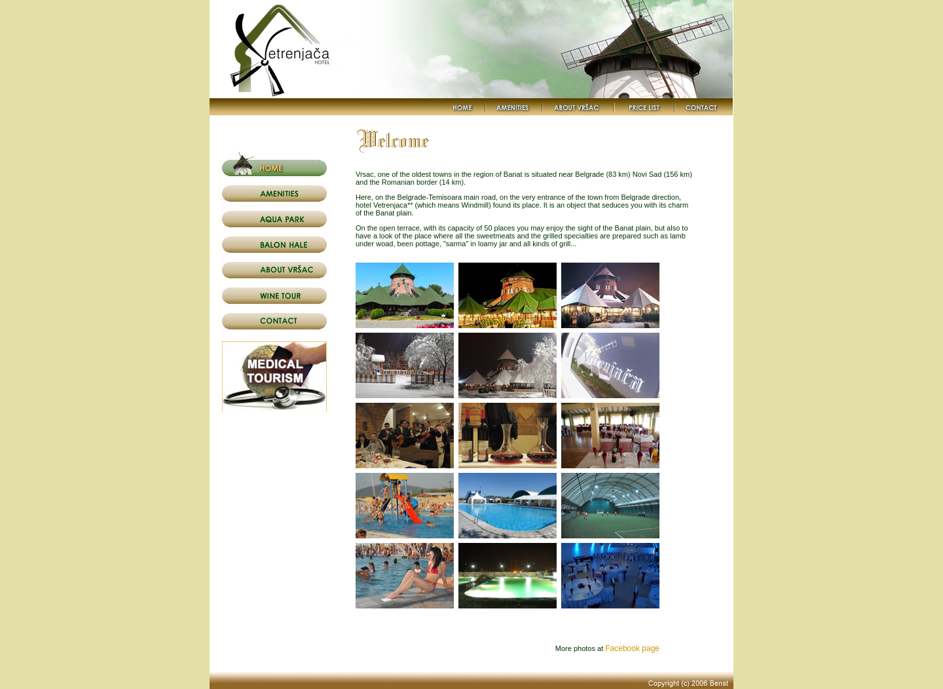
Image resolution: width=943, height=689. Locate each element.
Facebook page (632, 648)
